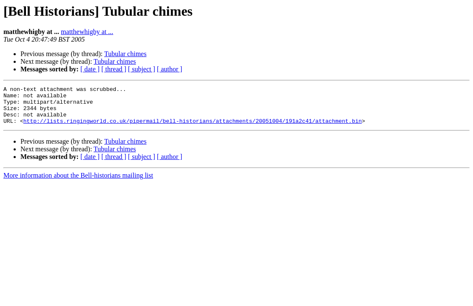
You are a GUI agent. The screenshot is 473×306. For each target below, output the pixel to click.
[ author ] (169, 69)
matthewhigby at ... (87, 31)
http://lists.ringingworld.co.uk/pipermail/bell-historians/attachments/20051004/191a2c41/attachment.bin (192, 128)
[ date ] (90, 69)
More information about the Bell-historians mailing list (78, 183)
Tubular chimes (125, 53)
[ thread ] (113, 69)
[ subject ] (141, 69)
